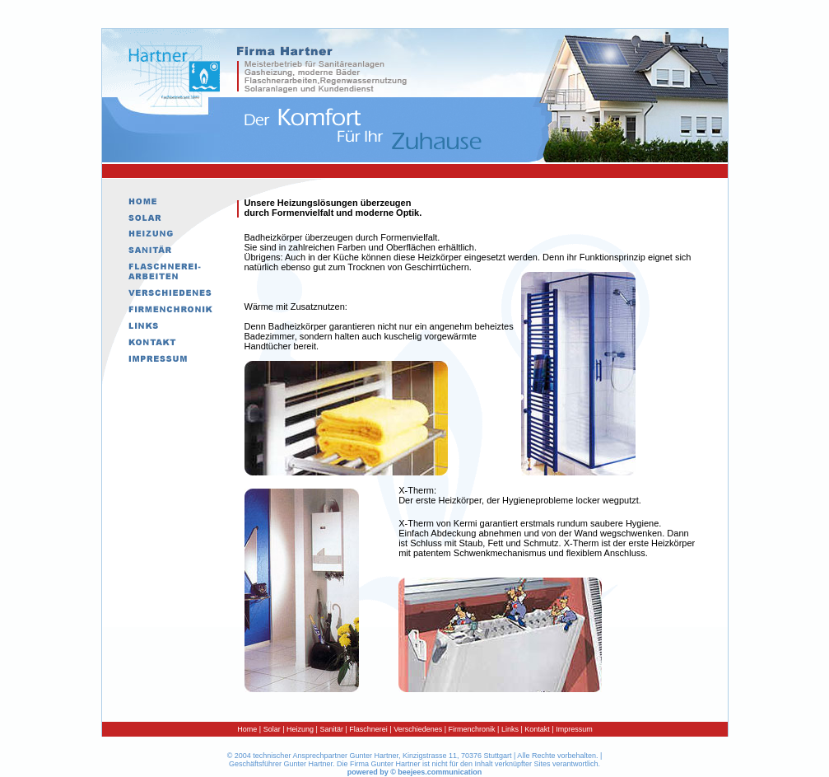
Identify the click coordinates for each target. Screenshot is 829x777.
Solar (272, 729)
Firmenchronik (472, 729)
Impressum (574, 729)
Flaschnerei (368, 729)
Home (247, 729)
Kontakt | (538, 729)
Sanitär (331, 729)
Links (509, 729)
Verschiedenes (418, 729)
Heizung (300, 729)
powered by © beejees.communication (414, 772)
